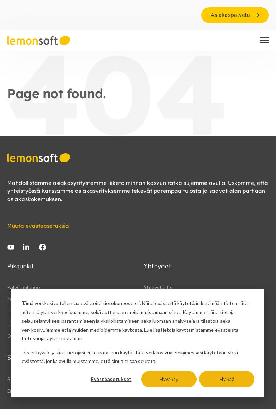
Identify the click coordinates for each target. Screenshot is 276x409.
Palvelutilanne (23, 287)
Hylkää (227, 379)
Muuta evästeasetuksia (38, 225)
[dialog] (138, 343)
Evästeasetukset (111, 379)
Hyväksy (169, 379)
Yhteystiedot (158, 287)
